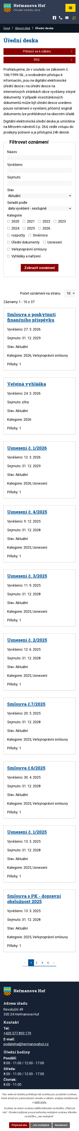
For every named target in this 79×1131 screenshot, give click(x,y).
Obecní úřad (22, 28)
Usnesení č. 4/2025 (27, 512)
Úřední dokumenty (25, 242)
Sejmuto (13, 177)
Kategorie (14, 215)
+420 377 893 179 (17, 1033)
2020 (15, 221)
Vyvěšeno (14, 165)
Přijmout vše (19, 1125)
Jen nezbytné (41, 1125)
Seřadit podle (17, 202)
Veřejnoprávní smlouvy (29, 249)
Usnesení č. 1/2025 (27, 832)
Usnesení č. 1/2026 (27, 448)
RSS (54, 60)
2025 (31, 228)
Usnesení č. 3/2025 (27, 576)
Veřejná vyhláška (26, 384)
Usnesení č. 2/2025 (27, 640)
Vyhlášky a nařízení (26, 256)
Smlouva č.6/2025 (26, 768)
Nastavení (61, 1125)
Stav (10, 190)
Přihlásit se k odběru (48, 51)
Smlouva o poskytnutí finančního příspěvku (31, 317)
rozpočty (18, 235)
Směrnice (40, 235)
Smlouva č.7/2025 (26, 704)
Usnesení (54, 242)
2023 (62, 221)
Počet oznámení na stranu (40, 293)
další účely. (40, 1102)
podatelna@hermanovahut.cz (26, 1044)
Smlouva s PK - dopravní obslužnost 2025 (34, 898)
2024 (15, 228)
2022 (46, 221)
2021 (31, 221)
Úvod (6, 28)
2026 (46, 228)
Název (12, 152)
